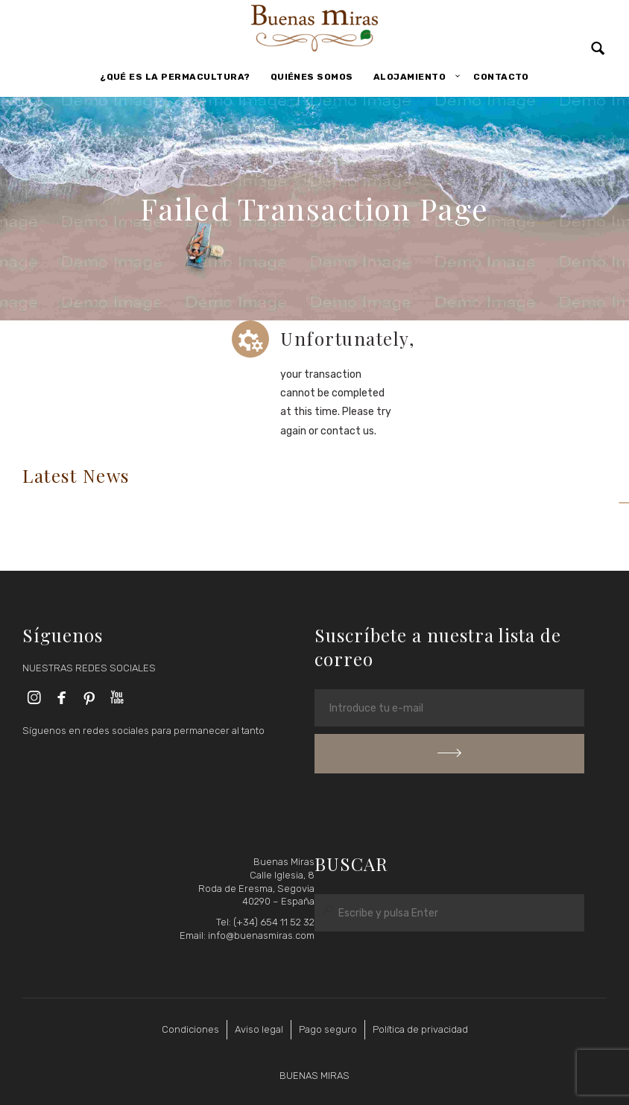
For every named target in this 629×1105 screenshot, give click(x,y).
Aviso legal (259, 1029)
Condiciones (190, 1029)
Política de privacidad (420, 1029)
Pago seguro (328, 1029)
